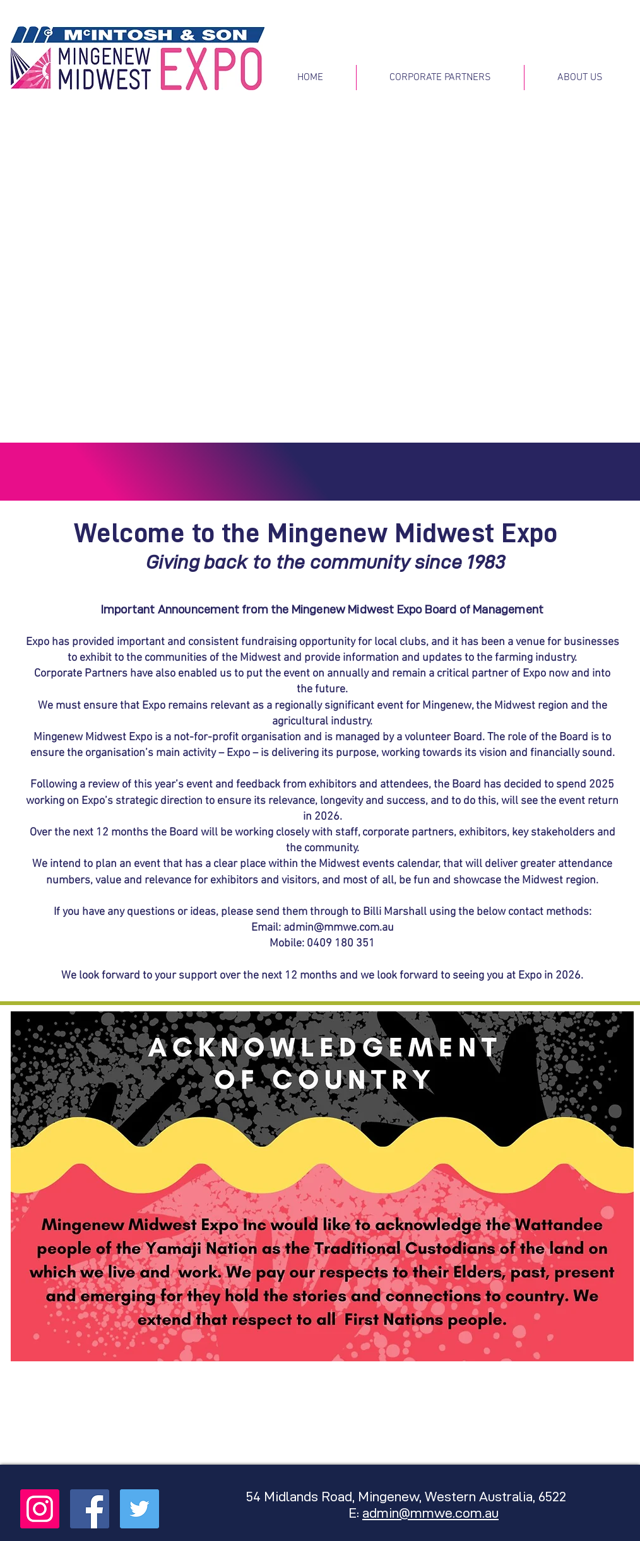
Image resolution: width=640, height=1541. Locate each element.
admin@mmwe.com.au (338, 927)
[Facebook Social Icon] (89, 1508)
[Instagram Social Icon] (39, 1508)
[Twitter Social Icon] (139, 1508)
